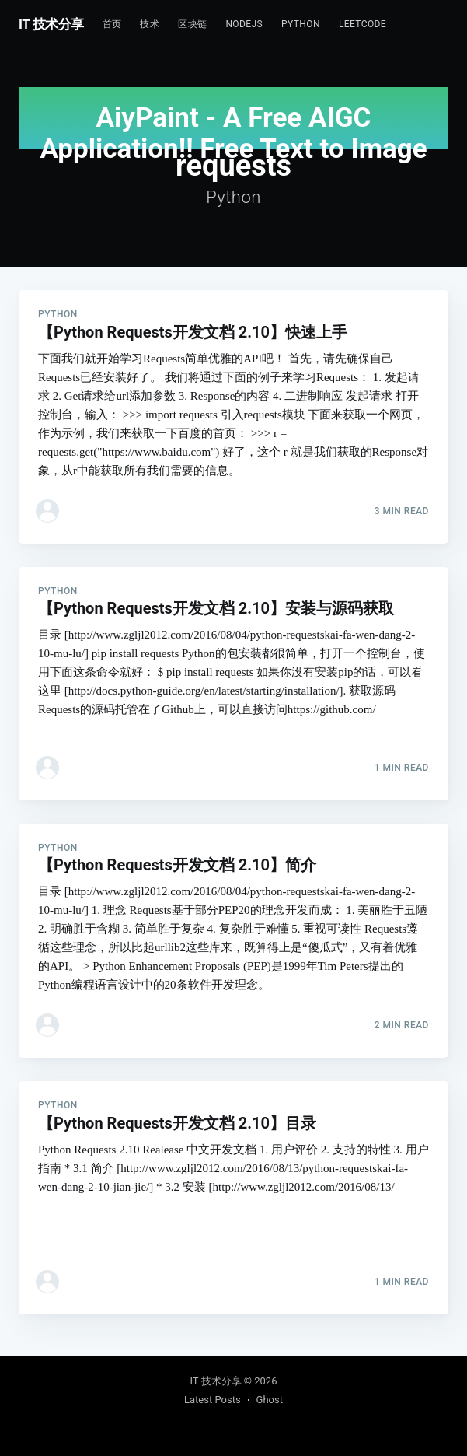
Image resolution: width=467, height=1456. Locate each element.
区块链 (192, 24)
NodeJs (244, 24)
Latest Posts (212, 1399)
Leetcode (362, 24)
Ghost (269, 1399)
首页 (112, 24)
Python (300, 24)
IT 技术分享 (51, 24)
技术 (149, 24)
